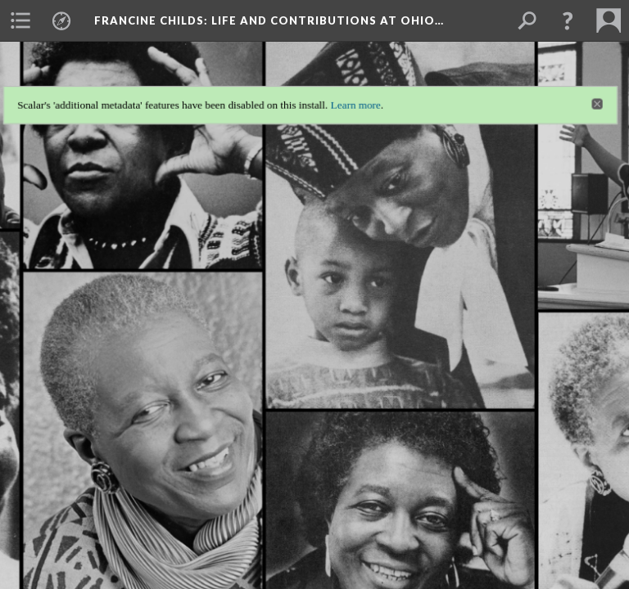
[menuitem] (20, 20)
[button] (567, 20)
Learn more (358, 89)
